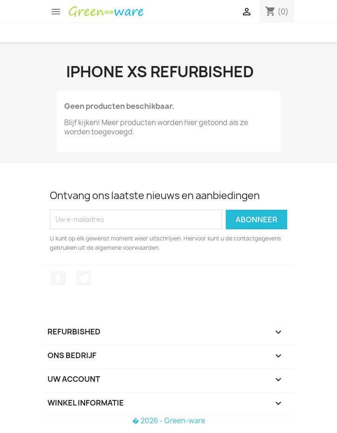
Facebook (58, 278)
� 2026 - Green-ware (168, 421)
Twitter (83, 278)
